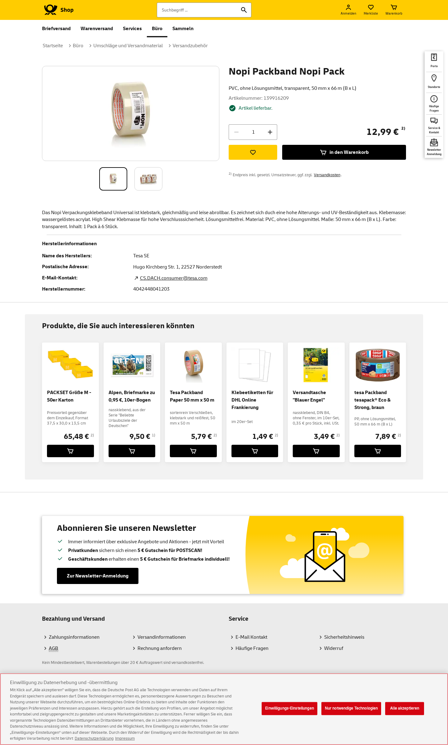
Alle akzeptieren (404, 714)
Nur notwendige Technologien (351, 714)
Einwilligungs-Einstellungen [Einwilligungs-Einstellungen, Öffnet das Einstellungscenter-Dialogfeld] (289, 714)
